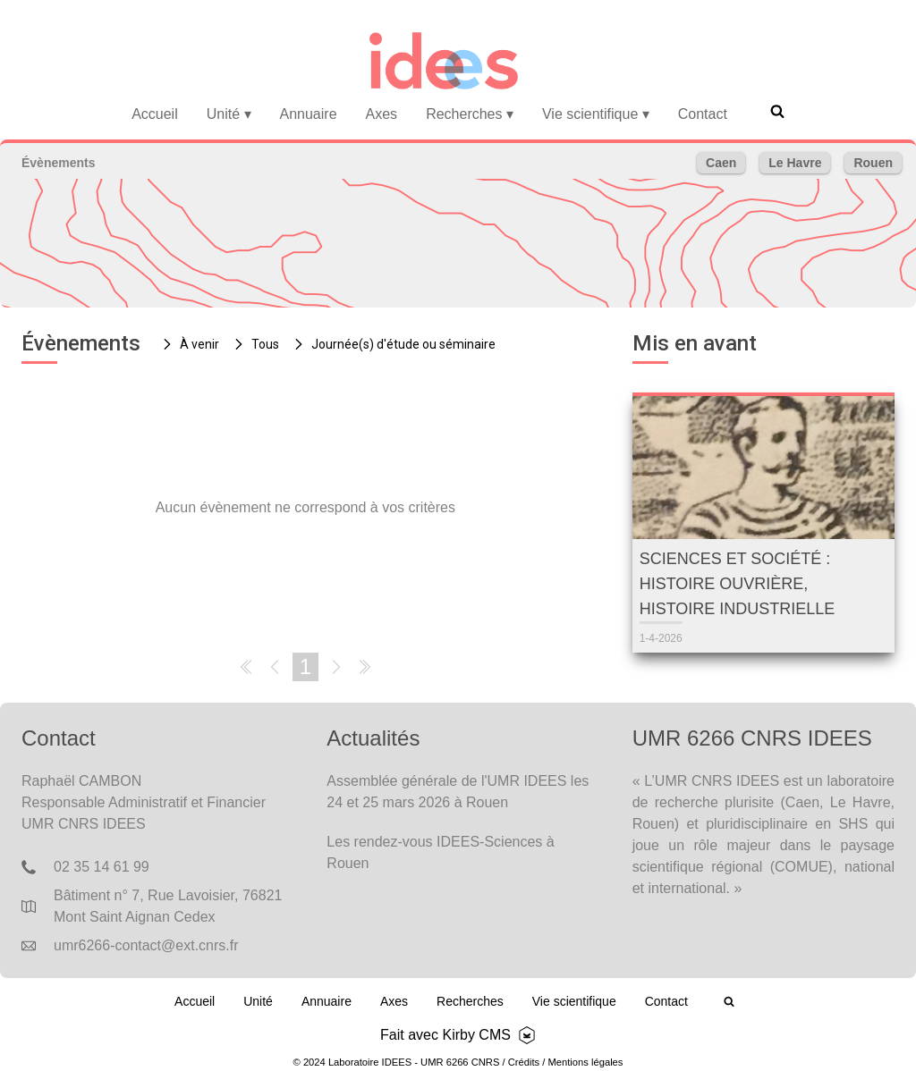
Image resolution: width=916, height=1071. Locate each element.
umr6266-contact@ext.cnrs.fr (146, 945)
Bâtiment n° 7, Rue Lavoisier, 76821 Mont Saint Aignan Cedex (168, 906)
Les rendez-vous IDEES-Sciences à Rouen (440, 852)
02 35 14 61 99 (101, 866)
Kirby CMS (476, 1034)
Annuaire (308, 114)
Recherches (469, 114)
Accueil (154, 114)
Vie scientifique (595, 114)
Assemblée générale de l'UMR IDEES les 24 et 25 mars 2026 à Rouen (458, 791)
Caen (721, 163)
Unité (229, 114)
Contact (702, 114)
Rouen (873, 163)
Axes (382, 114)
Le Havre (794, 163)
